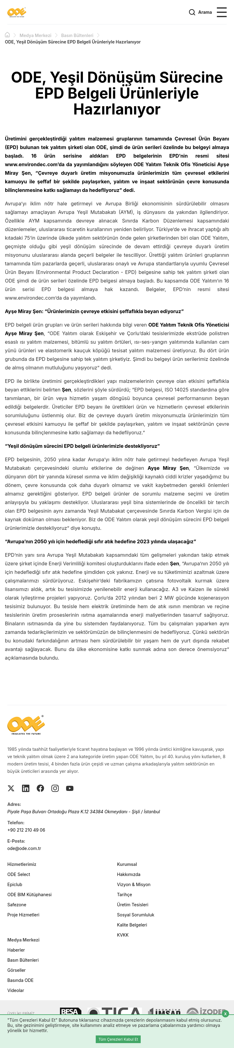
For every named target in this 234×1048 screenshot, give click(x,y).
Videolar (15, 990)
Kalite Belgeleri (132, 924)
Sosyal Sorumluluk (135, 914)
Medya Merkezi (35, 35)
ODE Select (18, 874)
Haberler (16, 950)
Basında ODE (20, 980)
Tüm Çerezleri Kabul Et (118, 1039)
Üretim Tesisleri (132, 904)
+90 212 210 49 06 (26, 830)
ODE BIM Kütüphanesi (29, 894)
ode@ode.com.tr (24, 848)
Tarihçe (124, 894)
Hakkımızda (129, 874)
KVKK (123, 935)
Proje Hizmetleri (23, 914)
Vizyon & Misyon (134, 884)
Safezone (16, 904)
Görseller (16, 970)
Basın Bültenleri (77, 35)
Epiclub (14, 884)
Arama (200, 12)
